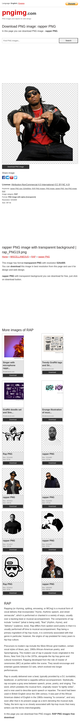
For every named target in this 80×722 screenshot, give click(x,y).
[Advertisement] (40, 64)
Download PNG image (16, 167)
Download (12, 375)
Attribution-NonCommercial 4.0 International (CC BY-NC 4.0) (40, 184)
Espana (21, 3)
